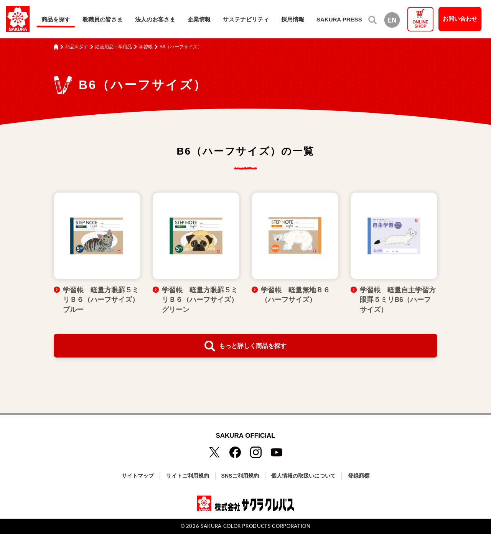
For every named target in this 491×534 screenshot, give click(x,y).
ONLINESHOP (420, 24)
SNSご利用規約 (240, 476)
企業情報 (199, 19)
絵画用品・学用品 (113, 46)
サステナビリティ (246, 19)
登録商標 (358, 476)
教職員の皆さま (102, 19)
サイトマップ (138, 476)
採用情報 (292, 19)
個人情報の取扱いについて (303, 476)
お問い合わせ (460, 18)
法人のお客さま (155, 19)
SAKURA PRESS (339, 19)
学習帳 (146, 46)
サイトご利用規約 (187, 476)
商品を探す (55, 19)
